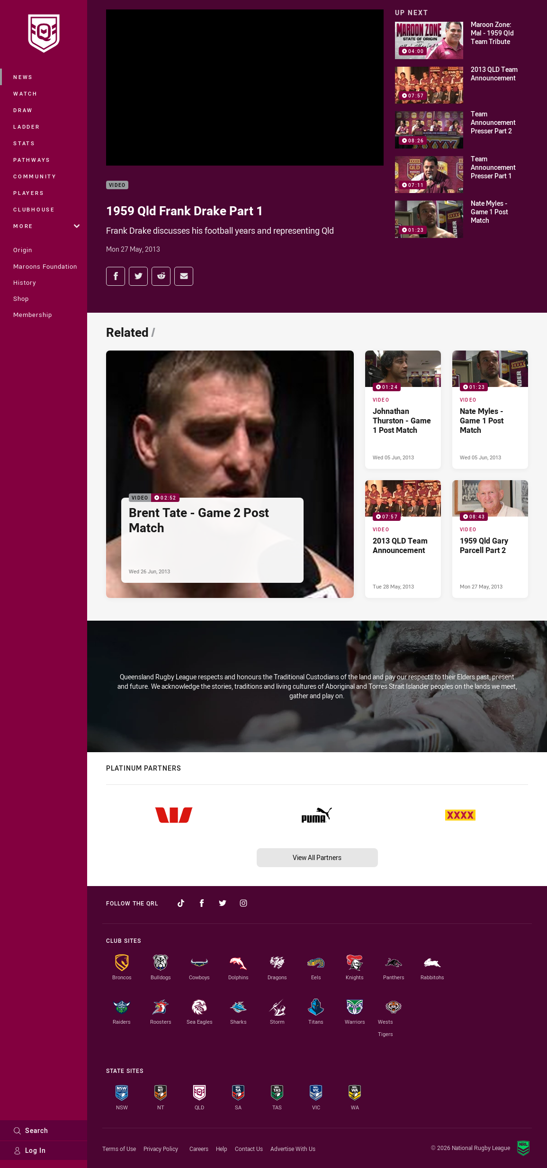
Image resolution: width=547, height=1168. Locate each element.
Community (35, 176)
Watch (25, 93)
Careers (198, 1148)
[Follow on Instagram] (243, 903)
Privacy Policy (160, 1148)
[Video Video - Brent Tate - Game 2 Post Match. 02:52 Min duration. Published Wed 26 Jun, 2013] (230, 474)
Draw (23, 110)
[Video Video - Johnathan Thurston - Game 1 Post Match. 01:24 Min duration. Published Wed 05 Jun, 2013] (403, 409)
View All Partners (317, 857)
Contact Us (249, 1148)
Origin (22, 250)
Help (221, 1148)
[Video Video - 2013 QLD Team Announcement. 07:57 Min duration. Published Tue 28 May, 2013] (403, 539)
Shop (21, 298)
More (46, 225)
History (24, 282)
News (23, 76)
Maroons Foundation (45, 266)
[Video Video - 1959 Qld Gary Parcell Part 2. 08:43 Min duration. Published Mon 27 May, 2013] (490, 539)
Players (28, 192)
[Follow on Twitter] (222, 903)
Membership (32, 314)
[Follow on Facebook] (202, 903)
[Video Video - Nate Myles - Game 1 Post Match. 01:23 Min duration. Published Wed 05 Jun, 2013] (490, 409)
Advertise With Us (292, 1148)
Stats (24, 143)
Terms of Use (119, 1148)
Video (117, 185)
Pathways (32, 159)
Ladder (26, 126)
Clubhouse (34, 209)
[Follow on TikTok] (181, 903)
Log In (29, 1150)
